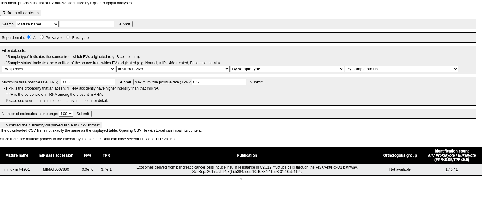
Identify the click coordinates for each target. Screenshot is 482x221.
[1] (241, 179)
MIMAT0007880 (56, 169)
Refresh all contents (20, 12)
